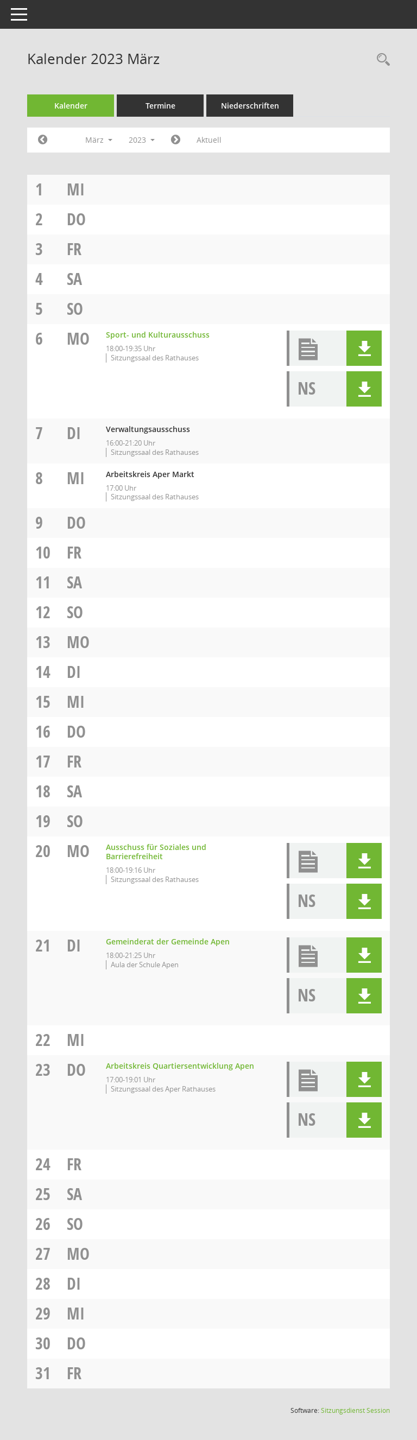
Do (76, 219)
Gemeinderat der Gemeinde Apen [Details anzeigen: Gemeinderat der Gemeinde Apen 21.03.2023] (168, 941)
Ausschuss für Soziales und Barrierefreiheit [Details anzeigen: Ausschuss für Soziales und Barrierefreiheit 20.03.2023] (156, 851)
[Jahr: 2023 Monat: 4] (175, 140)
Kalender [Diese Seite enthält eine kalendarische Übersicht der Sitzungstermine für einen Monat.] (70, 105)
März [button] (98, 140)
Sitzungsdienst (355, 1410)
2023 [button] (142, 140)
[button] (364, 348)
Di (74, 433)
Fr (74, 249)
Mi (76, 189)
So (75, 308)
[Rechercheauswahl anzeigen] (380, 60)
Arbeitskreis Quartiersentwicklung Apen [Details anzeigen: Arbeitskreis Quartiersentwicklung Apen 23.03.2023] (180, 1066)
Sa (74, 279)
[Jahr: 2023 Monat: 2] (42, 140)
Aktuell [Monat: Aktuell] (209, 140)
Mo (78, 338)
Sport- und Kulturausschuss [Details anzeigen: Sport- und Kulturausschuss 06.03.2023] (158, 334)
